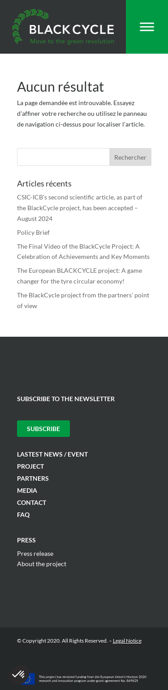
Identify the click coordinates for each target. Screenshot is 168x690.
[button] (19, 675)
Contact (31, 502)
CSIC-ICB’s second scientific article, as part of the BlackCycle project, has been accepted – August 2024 (79, 207)
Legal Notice (127, 640)
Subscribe (43, 428)
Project (30, 466)
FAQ (23, 514)
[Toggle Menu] (147, 26)
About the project (41, 563)
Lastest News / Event (52, 454)
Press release (35, 553)
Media (27, 490)
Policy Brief (33, 232)
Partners (33, 478)
